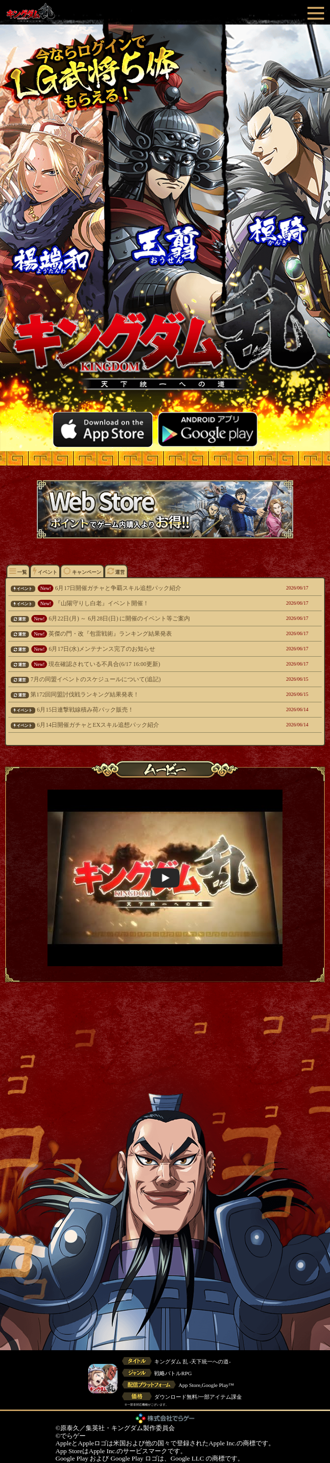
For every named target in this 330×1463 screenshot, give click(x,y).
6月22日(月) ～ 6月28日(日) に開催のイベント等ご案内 (136, 618)
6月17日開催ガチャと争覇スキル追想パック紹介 (136, 588)
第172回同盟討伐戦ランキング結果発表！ (136, 694)
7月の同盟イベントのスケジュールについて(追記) (136, 679)
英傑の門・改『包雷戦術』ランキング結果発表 (136, 633)
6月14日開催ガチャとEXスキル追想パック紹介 (136, 725)
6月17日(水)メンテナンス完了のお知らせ (136, 649)
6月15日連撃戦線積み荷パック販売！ (136, 709)
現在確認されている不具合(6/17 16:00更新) (136, 664)
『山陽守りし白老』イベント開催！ (136, 603)
